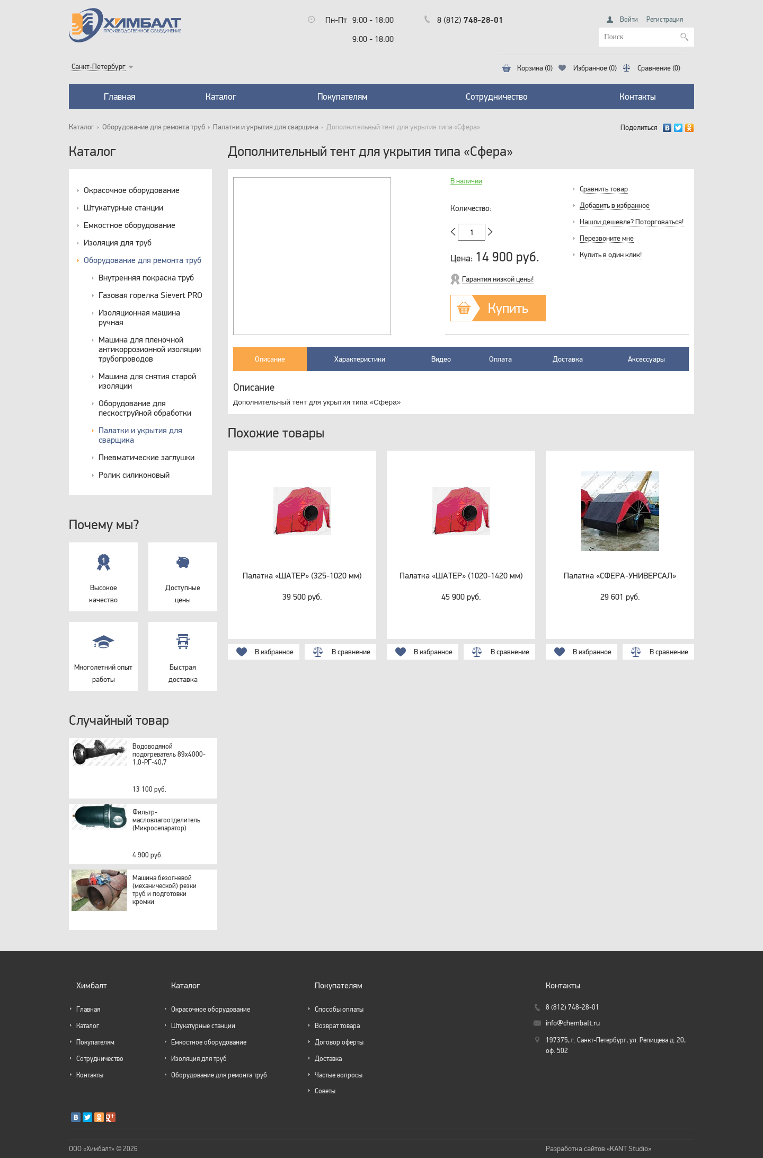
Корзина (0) (535, 68)
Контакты (637, 96)
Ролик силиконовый (134, 474)
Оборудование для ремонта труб (153, 127)
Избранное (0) (595, 68)
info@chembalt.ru (573, 1023)
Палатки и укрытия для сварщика (265, 127)
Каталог (221, 96)
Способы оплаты (339, 1009)
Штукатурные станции (123, 207)
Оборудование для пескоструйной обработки (145, 407)
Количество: (471, 208)
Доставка (568, 359)
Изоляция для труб (118, 242)
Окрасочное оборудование (132, 190)
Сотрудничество (497, 96)
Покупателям (342, 96)
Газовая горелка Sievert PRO (150, 295)
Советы (325, 1091)
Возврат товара (337, 1026)
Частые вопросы (338, 1075)
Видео (441, 359)
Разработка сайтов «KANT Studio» (598, 1149)
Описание (270, 359)
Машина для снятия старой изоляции (147, 380)
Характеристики (359, 359)
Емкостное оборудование (129, 225)
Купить (508, 307)
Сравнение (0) (658, 68)
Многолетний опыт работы (103, 652)
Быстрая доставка (182, 652)
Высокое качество (103, 573)
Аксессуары (646, 359)
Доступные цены (182, 573)
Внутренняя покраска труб (146, 277)
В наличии (466, 181)
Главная (119, 96)
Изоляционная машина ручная (139, 317)
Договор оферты (339, 1042)
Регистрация (664, 19)
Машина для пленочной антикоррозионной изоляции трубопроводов (150, 349)
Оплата (500, 359)
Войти (629, 19)
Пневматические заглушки (146, 457)
